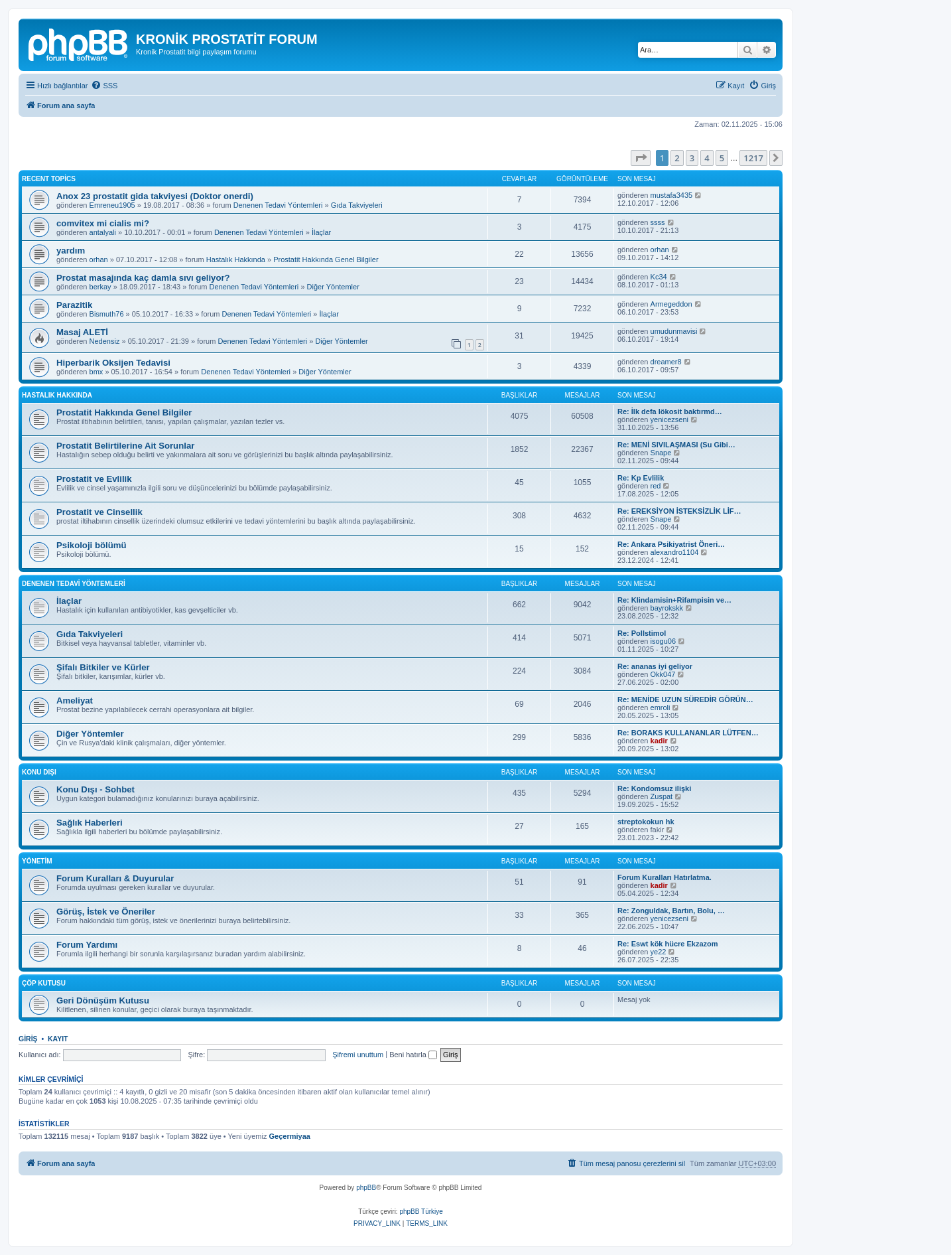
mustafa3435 (672, 195)
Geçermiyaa (289, 1136)
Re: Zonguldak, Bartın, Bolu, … (671, 911)
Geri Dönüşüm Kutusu (102, 1000)
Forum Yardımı (86, 945)
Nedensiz (105, 341)
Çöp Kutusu (44, 983)
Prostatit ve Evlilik (94, 479)
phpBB (366, 1187)
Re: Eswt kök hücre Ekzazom (667, 944)
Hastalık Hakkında (235, 259)
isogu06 (663, 641)
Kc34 (659, 277)
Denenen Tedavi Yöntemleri (278, 205)
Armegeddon (671, 304)
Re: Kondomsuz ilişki (654, 788)
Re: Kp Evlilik (640, 478)
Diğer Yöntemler (333, 287)
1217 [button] (753, 158)
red (656, 486)
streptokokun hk (645, 822)
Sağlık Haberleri (89, 823)
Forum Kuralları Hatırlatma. (664, 877)
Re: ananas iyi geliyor (654, 666)
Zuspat (662, 796)
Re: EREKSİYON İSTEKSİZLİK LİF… (679, 511)
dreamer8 (666, 362)
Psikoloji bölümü (91, 545)
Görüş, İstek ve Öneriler (105, 912)
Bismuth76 (107, 314)
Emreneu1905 (112, 205)
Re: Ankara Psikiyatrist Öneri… (671, 544)
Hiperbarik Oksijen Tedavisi (113, 363)
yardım (70, 251)
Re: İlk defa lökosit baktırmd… (669, 411)
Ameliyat (74, 700)
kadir (659, 741)
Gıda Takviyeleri (357, 205)
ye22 (658, 952)
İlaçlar (321, 232)
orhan (99, 259)
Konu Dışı (39, 772)
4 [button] (706, 158)
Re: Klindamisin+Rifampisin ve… (674, 600)
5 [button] (722, 158)
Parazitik (74, 305)
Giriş (28, 1039)
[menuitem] (104, 86)
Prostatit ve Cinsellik (99, 512)
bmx (96, 372)
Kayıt (58, 1039)
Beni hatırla (413, 1055)
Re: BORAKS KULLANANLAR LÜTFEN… (688, 733)
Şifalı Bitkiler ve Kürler (103, 667)
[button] (641, 158)
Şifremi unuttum (357, 1055)
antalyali (103, 232)
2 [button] (676, 158)
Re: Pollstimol (641, 633)
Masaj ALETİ (82, 332)
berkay (100, 287)
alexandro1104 (675, 552)
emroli (660, 707)
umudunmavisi (674, 331)
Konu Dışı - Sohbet (95, 789)
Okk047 (663, 674)
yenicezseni (669, 419)
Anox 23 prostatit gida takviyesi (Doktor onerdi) (154, 196)
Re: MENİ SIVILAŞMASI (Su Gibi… (676, 445)
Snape (661, 453)
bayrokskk (667, 608)
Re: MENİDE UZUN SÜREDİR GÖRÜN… (685, 699)
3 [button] (692, 158)
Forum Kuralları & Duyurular (115, 878)
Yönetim (37, 861)
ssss (658, 222)
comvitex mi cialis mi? (102, 223)
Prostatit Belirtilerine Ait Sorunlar (125, 446)
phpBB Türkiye (420, 1211)
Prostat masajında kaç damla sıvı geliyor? (143, 278)
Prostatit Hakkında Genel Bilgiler (325, 259)
